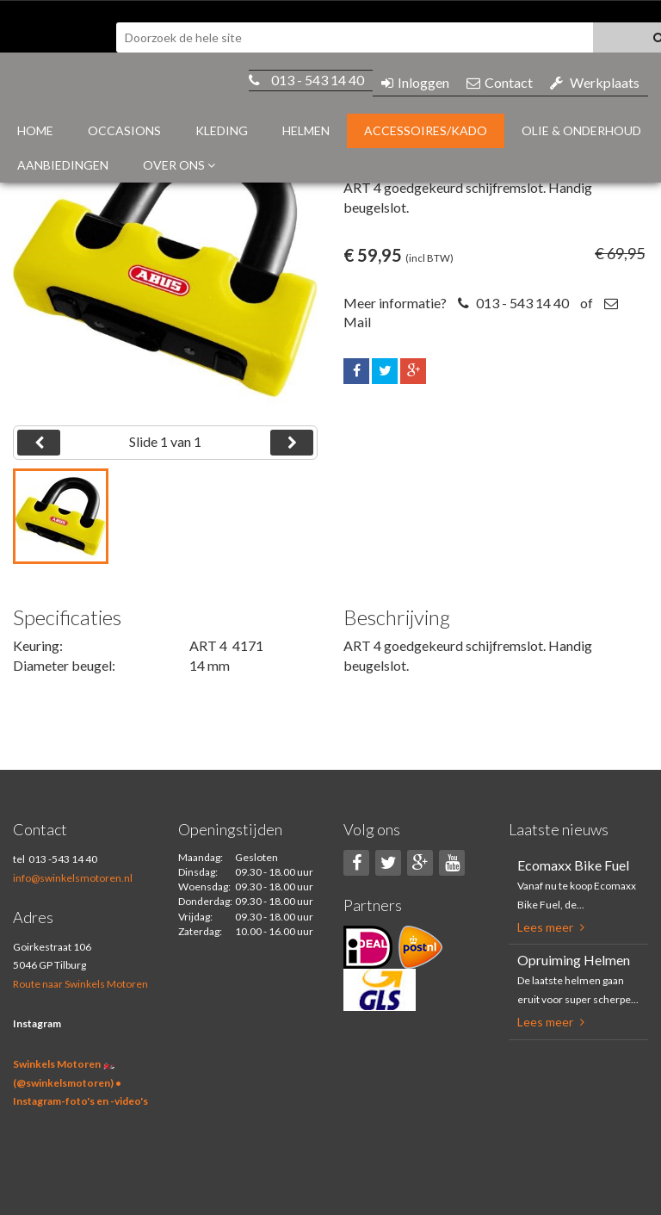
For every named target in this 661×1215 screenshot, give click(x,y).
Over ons (179, 165)
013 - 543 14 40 (317, 79)
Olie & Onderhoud (581, 130)
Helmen (306, 130)
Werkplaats (594, 82)
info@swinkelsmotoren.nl (73, 877)
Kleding (221, 130)
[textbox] (354, 37)
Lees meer (550, 927)
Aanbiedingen (62, 165)
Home (35, 130)
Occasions (124, 130)
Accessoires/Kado (425, 130)
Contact (499, 82)
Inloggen (415, 82)
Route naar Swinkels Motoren (80, 983)
